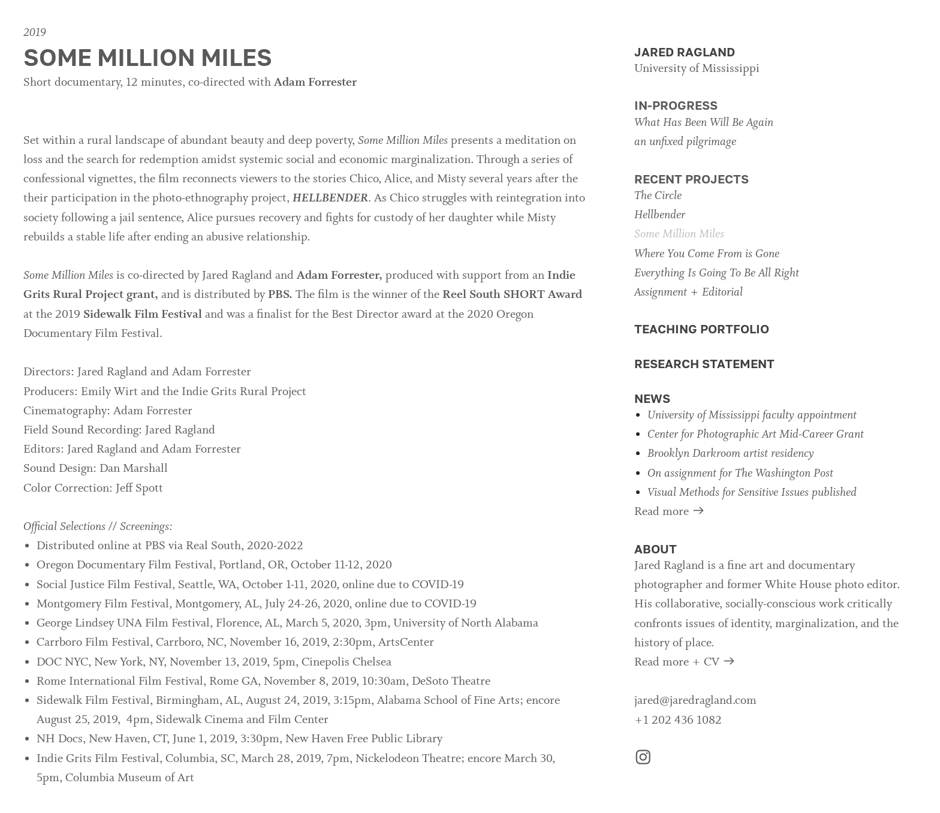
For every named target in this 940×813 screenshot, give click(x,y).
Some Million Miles (679, 234)
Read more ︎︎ (670, 512)
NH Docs (60, 739)
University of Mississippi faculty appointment (752, 415)
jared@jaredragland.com (695, 701)
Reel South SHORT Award (512, 295)
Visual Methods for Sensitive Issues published (752, 493)
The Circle (658, 196)
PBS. (280, 295)
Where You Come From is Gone (706, 254)
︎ (643, 759)
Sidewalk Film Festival (142, 315)
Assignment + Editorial (688, 292)
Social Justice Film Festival (104, 585)
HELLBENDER (330, 198)
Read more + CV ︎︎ (685, 662)
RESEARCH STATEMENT (704, 364)
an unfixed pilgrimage (685, 142)
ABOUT (655, 549)
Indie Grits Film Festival (98, 759)
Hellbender (659, 215)
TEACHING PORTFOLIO (701, 329)
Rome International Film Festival (120, 681)
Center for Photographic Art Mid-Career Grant (755, 434)
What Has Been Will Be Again (703, 123)
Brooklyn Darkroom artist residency (730, 454)
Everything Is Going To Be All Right (716, 273)
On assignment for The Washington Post (740, 473)
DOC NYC (62, 662)
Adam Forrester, (339, 276)
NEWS (652, 398)
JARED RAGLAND (684, 52)
